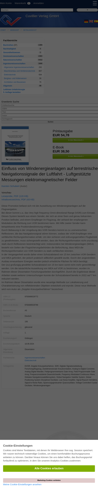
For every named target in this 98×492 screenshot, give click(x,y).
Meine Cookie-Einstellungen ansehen (22, 484)
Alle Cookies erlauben (48, 468)
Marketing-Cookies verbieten (48, 480)
